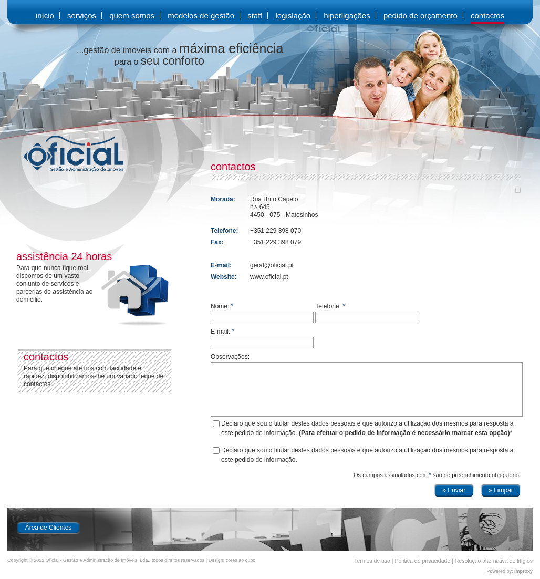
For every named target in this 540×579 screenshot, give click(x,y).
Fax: (217, 242)
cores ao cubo (241, 560)
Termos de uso (372, 560)
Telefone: (224, 230)
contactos (487, 15)
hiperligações (347, 15)
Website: (224, 277)
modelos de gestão (201, 15)
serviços (81, 15)
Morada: (223, 199)
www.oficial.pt (269, 277)
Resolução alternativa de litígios (494, 560)
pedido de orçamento (420, 15)
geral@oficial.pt (272, 265)
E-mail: (221, 265)
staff (254, 15)
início (45, 15)
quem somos (131, 15)
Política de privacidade (423, 560)
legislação (292, 15)
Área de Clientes (48, 527)
